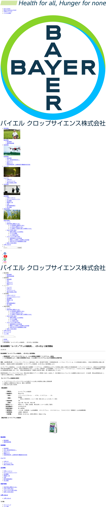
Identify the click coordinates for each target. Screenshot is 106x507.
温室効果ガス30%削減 (16, 238)
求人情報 (9, 207)
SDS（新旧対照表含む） (13, 159)
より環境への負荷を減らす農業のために (21, 228)
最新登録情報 (10, 143)
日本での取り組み (12, 230)
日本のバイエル (8, 11)
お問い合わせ (7, 244)
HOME (5, 339)
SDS (8, 281)
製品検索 (9, 141)
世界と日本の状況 (12, 243)
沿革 (8, 204)
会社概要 (9, 200)
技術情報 (6, 145)
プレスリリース (11, 181)
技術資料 (9, 158)
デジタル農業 (13, 233)
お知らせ (9, 179)
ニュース (6, 166)
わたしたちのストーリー (13, 199)
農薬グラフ (10, 163)
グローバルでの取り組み (13, 236)
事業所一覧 (10, 202)
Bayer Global (7, 8)
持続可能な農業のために (13, 223)
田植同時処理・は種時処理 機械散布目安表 (18, 164)
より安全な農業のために (16, 227)
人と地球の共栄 (14, 235)
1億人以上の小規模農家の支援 (18, 241)
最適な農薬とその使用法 (16, 231)
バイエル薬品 (7, 13)
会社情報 (6, 184)
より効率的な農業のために (17, 225)
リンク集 (6, 333)
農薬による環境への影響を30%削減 (19, 239)
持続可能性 (7, 208)
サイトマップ (7, 332)
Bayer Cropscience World (10, 10)
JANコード (10, 161)
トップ (8, 222)
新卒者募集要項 (11, 205)
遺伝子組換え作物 (12, 182)
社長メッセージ (11, 197)
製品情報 (6, 128)
